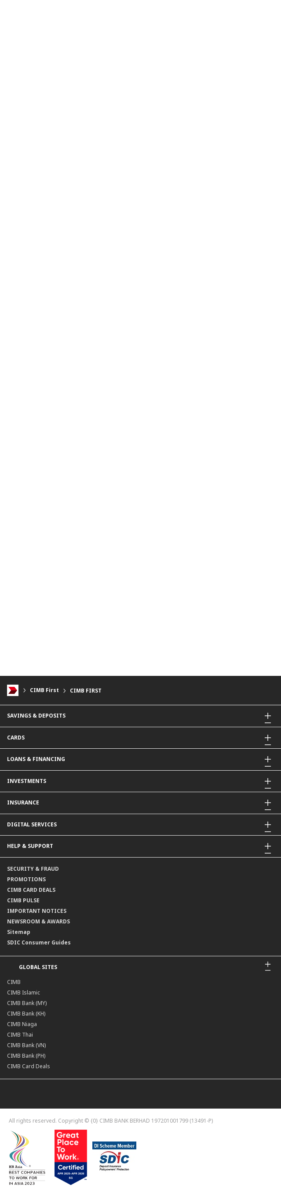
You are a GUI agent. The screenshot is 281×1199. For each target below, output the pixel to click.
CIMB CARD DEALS (31, 890)
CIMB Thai (20, 1034)
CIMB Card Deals (28, 1066)
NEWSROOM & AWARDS (38, 921)
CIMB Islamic (23, 992)
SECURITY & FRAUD (33, 868)
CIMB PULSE (23, 900)
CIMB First (44, 690)
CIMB (14, 982)
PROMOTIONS (26, 879)
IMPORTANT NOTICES (36, 911)
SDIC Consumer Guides (39, 942)
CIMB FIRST (86, 690)
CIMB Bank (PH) (26, 1055)
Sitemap (18, 932)
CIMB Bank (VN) (26, 1045)
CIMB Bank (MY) (27, 1003)
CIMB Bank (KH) (26, 1013)
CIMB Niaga (22, 1024)
